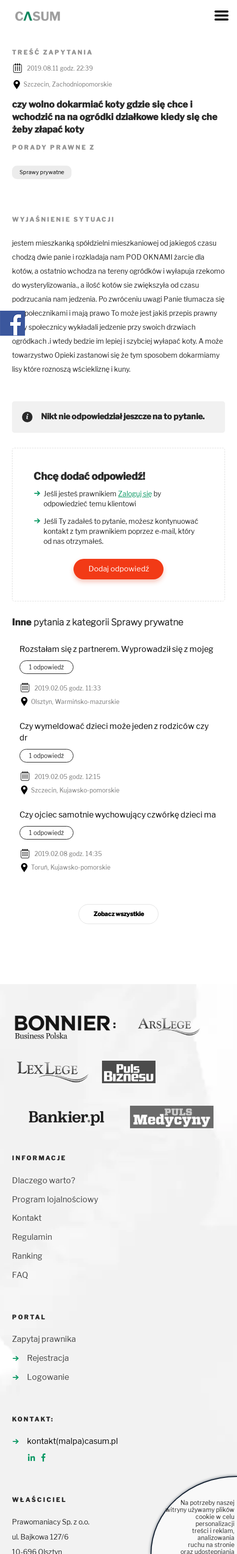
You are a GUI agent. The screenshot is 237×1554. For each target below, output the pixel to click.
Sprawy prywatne (42, 172)
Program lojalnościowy (55, 1199)
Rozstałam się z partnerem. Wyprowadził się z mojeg (117, 649)
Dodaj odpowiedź (118, 568)
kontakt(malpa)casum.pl (72, 1441)
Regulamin (32, 1237)
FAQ (20, 1275)
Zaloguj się (135, 493)
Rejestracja (48, 1358)
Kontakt (27, 1218)
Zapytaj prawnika (44, 1339)
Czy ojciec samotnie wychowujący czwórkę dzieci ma (118, 815)
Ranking (27, 1256)
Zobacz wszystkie (119, 914)
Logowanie (48, 1377)
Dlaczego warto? (43, 1180)
